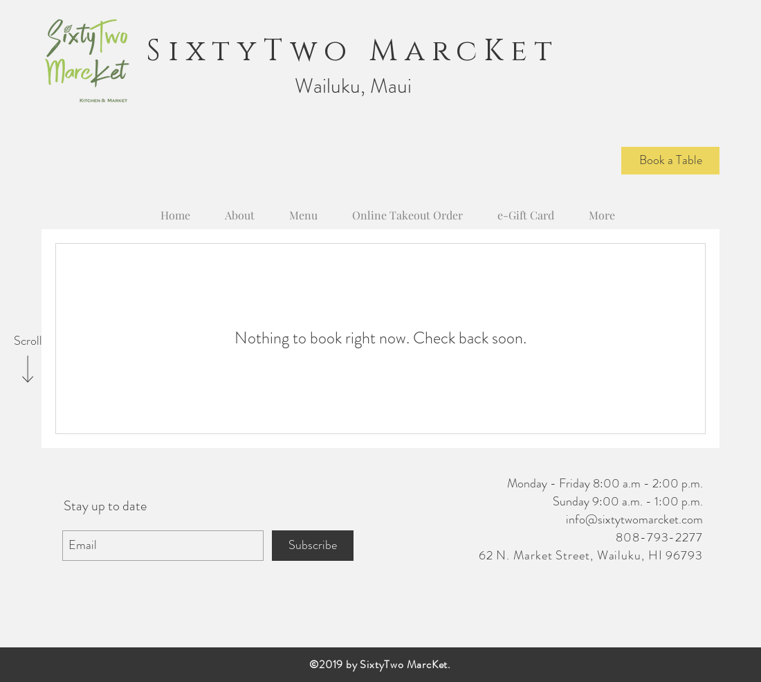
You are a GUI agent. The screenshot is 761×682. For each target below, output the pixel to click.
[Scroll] (27, 341)
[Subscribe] (313, 545)
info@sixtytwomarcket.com (634, 519)
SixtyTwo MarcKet (353, 51)
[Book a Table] (670, 160)
